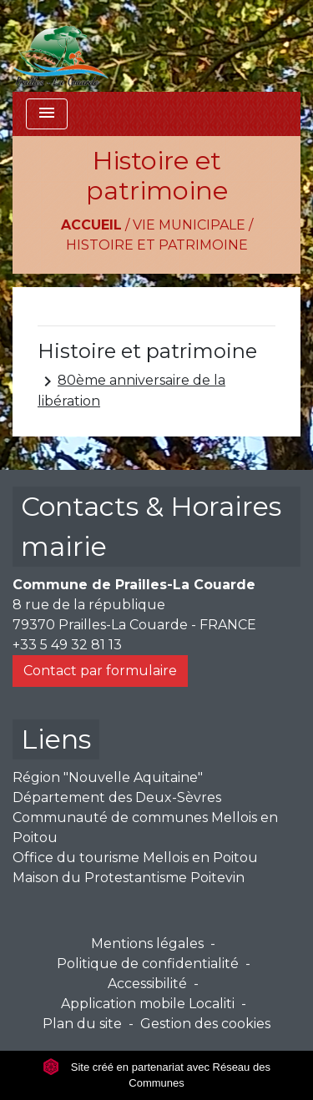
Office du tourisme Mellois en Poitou (135, 857)
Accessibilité (147, 984)
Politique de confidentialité (148, 963)
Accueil (91, 225)
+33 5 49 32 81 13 (67, 645)
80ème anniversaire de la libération (131, 390)
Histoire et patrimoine (157, 245)
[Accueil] (61, 46)
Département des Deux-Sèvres (117, 797)
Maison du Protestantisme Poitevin (129, 878)
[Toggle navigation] (47, 113)
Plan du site (82, 1024)
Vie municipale (189, 225)
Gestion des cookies (205, 1024)
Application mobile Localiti (148, 1004)
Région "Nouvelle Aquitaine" (108, 777)
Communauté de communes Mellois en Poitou (145, 827)
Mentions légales (147, 943)
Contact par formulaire (100, 671)
